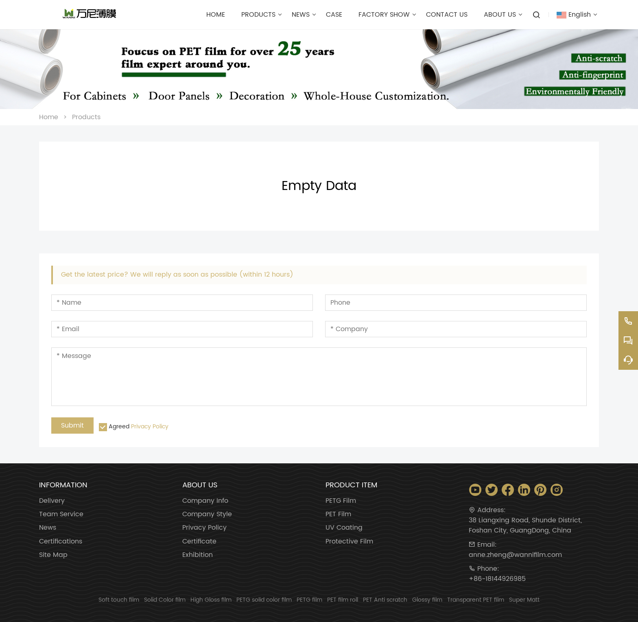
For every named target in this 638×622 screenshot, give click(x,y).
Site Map (53, 555)
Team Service (61, 514)
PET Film (338, 514)
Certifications (60, 542)
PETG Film (341, 501)
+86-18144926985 (497, 579)
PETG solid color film (264, 600)
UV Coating (344, 528)
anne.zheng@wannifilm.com (515, 555)
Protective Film (349, 542)
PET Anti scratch (385, 600)
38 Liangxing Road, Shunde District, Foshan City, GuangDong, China (525, 525)
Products (86, 117)
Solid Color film (165, 600)
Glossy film (427, 600)
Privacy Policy (149, 426)
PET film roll (342, 600)
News (47, 528)
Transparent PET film (475, 600)
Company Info (205, 501)
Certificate (199, 542)
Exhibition (197, 555)
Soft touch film (118, 600)
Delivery (52, 501)
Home (48, 117)
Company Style (207, 514)
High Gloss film (211, 600)
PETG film (309, 600)
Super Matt (524, 600)
